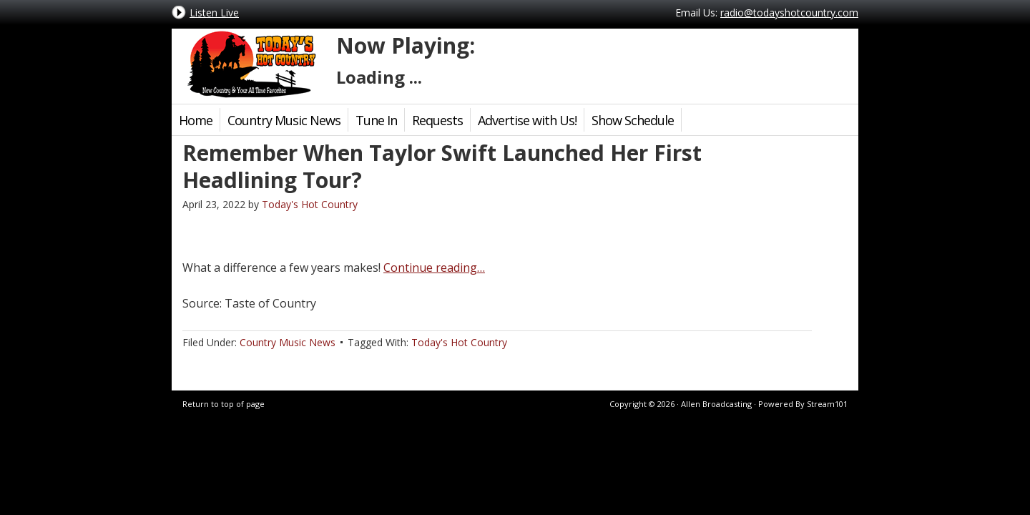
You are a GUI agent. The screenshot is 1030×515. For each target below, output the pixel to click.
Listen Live (214, 12)
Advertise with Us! (527, 120)
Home (195, 120)
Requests (437, 120)
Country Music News (283, 120)
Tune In (376, 120)
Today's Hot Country (250, 64)
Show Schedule (633, 120)
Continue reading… (434, 267)
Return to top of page (223, 403)
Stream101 (827, 403)
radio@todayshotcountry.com (789, 12)
